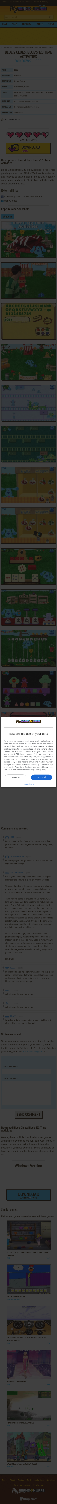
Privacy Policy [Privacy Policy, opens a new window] (40, 769)
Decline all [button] (15, 777)
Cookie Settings (28, 769)
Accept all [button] (42, 777)
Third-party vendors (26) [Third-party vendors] (26, 754)
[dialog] (28, 752)
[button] (28, 784)
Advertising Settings (23, 767)
